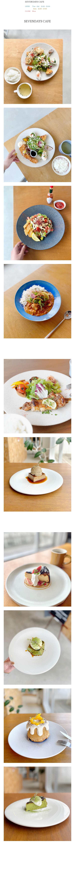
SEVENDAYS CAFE (34, 1)
